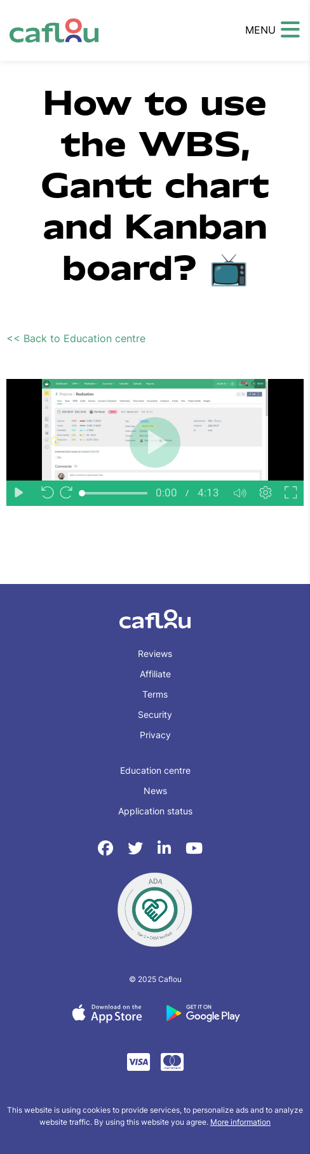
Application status (155, 811)
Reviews (155, 653)
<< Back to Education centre (75, 338)
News (155, 790)
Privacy (155, 734)
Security (155, 714)
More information (240, 1122)
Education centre (155, 770)
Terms (155, 694)
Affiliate (155, 673)
